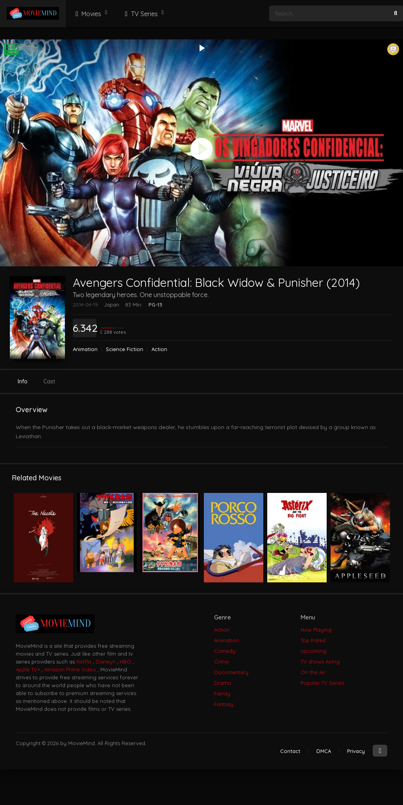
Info (23, 381)
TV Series (140, 14)
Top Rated (313, 640)
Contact (290, 751)
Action (159, 349)
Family (222, 693)
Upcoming (313, 651)
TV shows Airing (320, 661)
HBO (125, 661)
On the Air (313, 672)
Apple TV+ (28, 669)
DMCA (323, 751)
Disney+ (105, 661)
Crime (221, 661)
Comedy (224, 651)
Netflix (83, 661)
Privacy (356, 751)
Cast (49, 381)
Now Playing (316, 630)
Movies (87, 14)
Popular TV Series (322, 683)
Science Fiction (124, 349)
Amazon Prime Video (70, 669)
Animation (85, 349)
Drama (222, 683)
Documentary (231, 672)
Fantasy (223, 704)
